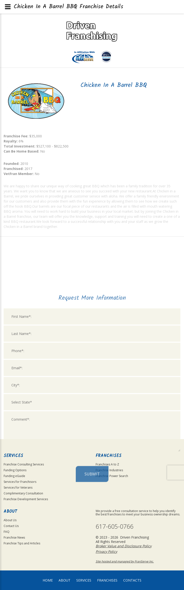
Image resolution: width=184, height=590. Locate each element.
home (48, 580)
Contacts (132, 580)
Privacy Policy (106, 551)
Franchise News (14, 537)
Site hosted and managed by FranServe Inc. (125, 561)
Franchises (107, 580)
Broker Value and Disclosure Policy (124, 546)
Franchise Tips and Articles (22, 543)
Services (83, 580)
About (64, 580)
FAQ (6, 532)
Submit (92, 520)
